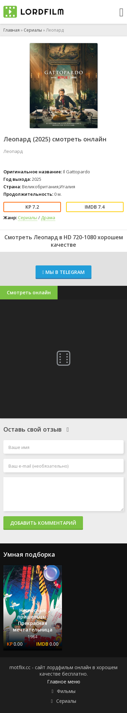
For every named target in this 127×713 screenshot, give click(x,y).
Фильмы (66, 691)
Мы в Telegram (63, 272)
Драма (48, 217)
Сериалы (33, 30)
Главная (11, 30)
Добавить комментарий (43, 523)
